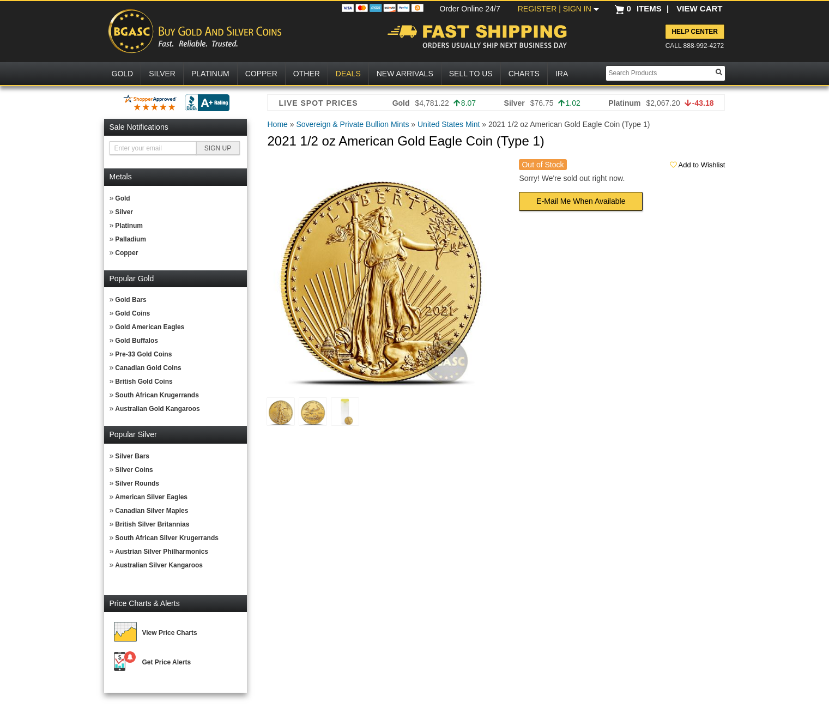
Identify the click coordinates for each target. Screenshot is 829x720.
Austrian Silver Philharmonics (161, 551)
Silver (124, 212)
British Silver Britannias (152, 524)
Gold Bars (130, 300)
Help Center (694, 31)
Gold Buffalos (136, 340)
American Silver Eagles (151, 497)
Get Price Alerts (166, 662)
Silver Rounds (137, 483)
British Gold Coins (143, 381)
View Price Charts (169, 633)
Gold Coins (132, 313)
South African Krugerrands (157, 395)
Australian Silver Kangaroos (159, 565)
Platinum (129, 225)
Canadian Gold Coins (148, 368)
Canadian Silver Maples (151, 511)
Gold (122, 198)
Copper (126, 253)
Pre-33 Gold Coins (143, 354)
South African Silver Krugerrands (167, 538)
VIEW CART (699, 8)
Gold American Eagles (149, 327)
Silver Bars (132, 456)
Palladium (130, 239)
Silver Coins (134, 470)
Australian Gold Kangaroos (157, 409)
